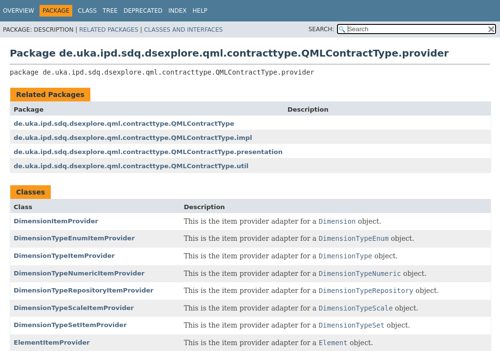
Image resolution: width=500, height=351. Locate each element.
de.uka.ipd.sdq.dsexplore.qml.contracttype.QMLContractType (124, 123)
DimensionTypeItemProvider (64, 255)
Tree (110, 10)
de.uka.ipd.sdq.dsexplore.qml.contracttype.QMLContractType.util (131, 166)
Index (177, 10)
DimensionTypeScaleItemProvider (74, 308)
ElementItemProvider (52, 342)
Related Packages (108, 29)
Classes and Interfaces (183, 29)
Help (200, 10)
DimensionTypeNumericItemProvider (79, 273)
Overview (18, 10)
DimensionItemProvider (56, 221)
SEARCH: (321, 29)
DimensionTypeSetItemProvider (70, 325)
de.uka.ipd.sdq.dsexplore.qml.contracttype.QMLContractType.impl (133, 137)
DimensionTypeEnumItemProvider (74, 238)
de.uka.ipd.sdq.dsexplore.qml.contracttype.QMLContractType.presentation (148, 152)
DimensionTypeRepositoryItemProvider (83, 290)
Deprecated (143, 10)
